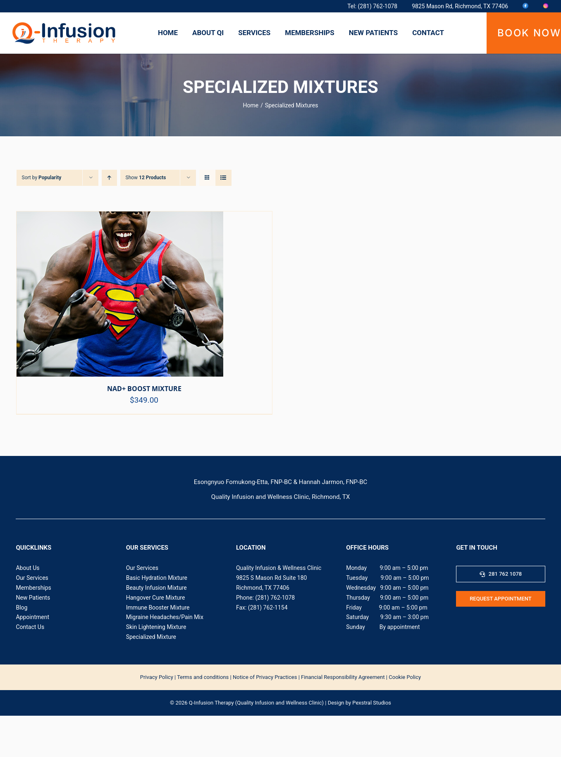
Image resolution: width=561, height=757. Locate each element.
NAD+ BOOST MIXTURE (144, 388)
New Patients (33, 597)
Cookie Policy (405, 677)
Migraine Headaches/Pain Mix (164, 617)
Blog (21, 607)
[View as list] (223, 178)
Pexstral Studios (371, 703)
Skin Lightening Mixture (156, 627)
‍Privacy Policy (156, 677)
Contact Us (30, 627)
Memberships (33, 587)
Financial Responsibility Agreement (343, 677)
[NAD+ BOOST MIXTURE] (120, 218)
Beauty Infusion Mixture (156, 587)
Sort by (42, 177)
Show (146, 177)
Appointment (32, 617)
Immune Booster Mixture (158, 607)
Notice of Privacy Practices (265, 677)
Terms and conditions (203, 677)
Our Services (32, 577)
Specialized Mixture (151, 637)
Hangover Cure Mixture (155, 597)
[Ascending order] (109, 177)
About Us (27, 568)
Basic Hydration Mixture (156, 577)
